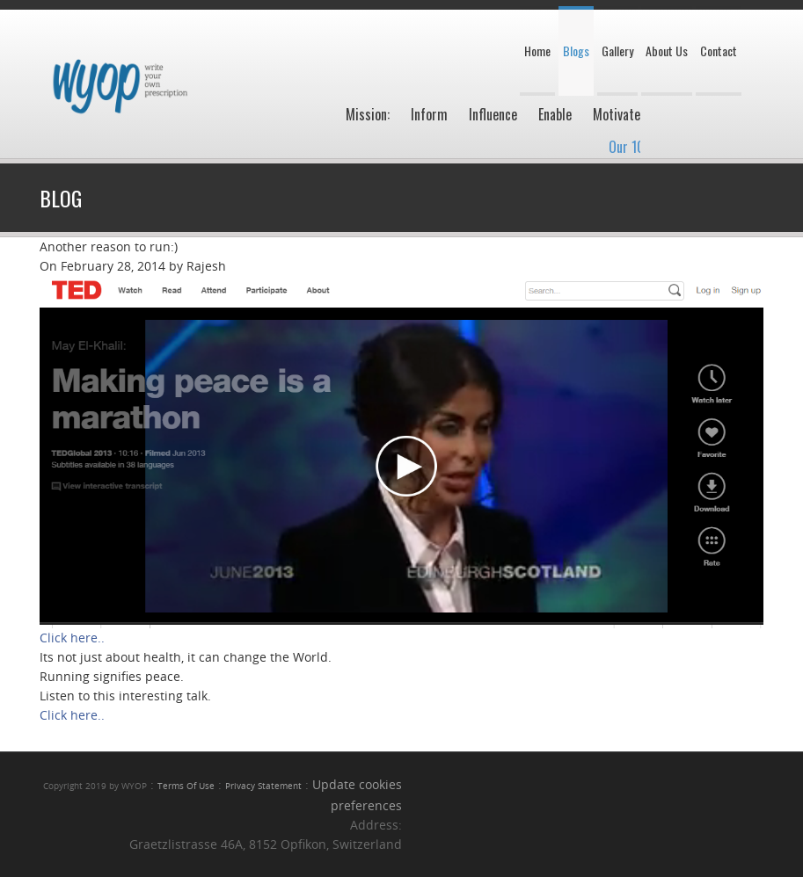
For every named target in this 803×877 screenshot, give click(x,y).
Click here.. (72, 637)
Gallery (617, 50)
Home (537, 50)
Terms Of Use (186, 786)
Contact (718, 50)
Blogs (576, 50)
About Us (667, 50)
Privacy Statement (263, 786)
